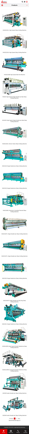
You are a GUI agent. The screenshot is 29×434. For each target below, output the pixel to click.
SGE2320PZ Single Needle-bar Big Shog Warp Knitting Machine (14, 301)
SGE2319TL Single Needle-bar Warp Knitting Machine (14, 256)
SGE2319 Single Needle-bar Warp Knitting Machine (14, 188)
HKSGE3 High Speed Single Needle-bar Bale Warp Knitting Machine (14, 121)
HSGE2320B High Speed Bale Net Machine (14, 74)
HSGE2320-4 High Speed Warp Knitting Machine (14, 30)
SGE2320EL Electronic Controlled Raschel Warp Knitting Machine (14, 211)
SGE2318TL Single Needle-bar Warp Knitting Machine (14, 234)
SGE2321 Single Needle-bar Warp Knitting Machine (14, 324)
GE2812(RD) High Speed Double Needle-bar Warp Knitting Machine (14, 347)
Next (19, 418)
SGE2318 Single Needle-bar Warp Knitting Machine (14, 166)
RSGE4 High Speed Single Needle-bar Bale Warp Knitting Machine (14, 97)
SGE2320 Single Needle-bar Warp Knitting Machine (14, 278)
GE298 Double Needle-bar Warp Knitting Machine (14, 393)
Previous (11, 418)
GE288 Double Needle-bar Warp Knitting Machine (14, 415)
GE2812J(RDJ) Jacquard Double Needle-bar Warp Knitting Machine (14, 370)
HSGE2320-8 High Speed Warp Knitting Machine (14, 52)
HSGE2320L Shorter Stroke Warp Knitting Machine (14, 143)
